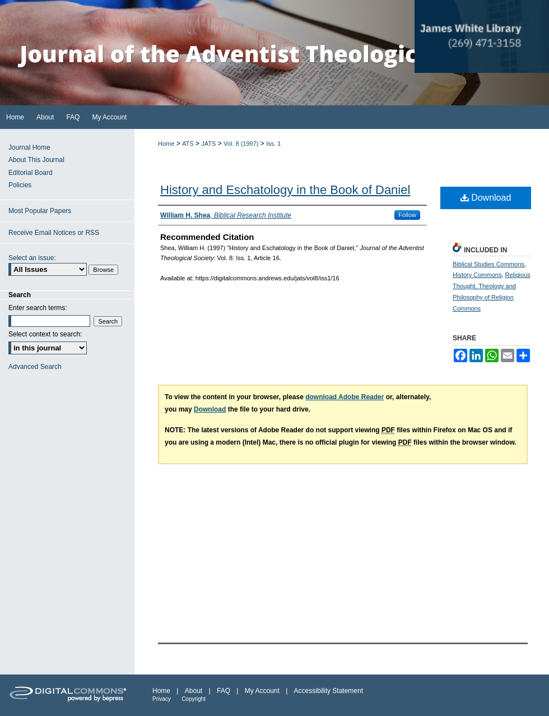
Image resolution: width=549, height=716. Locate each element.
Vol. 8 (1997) (241, 143)
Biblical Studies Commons (488, 264)
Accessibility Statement (328, 691)
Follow (407, 214)
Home (166, 143)
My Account (262, 691)
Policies (19, 185)
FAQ (223, 691)
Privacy (161, 699)
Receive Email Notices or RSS (53, 233)
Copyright (194, 699)
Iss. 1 (273, 143)
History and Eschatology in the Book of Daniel (285, 190)
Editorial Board (30, 173)
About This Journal (36, 160)
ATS (188, 143)
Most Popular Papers (39, 211)
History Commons (477, 274)
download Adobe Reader (344, 397)
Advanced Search (35, 367)
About (193, 691)
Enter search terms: (37, 308)
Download (485, 197)
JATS (208, 143)
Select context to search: (45, 334)
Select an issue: (32, 258)
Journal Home (29, 147)
